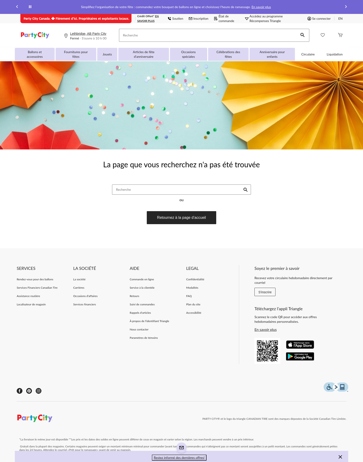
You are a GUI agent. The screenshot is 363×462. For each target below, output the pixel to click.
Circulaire (308, 54)
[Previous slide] (17, 7)
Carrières (78, 287)
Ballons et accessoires (35, 54)
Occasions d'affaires (85, 296)
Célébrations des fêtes (228, 54)
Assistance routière (28, 296)
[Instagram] (38, 391)
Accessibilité (193, 312)
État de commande (224, 18)
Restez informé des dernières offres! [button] (179, 457)
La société (79, 279)
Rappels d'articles (140, 312)
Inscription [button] (198, 18)
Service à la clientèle (142, 287)
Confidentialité (195, 279)
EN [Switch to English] (340, 18)
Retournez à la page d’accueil (181, 218)
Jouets (107, 54)
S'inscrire (265, 292)
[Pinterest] (29, 391)
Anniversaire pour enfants (272, 54)
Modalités (192, 287)
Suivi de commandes (142, 304)
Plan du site (193, 304)
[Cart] (340, 35)
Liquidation (335, 54)
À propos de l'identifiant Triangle (149, 321)
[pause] (30, 7)
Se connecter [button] (319, 18)
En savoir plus (261, 7)
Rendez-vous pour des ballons (35, 279)
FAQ (189, 296)
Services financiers (84, 304)
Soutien (175, 18)
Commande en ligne (142, 279)
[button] (302, 35)
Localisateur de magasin (31, 304)
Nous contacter (139, 329)
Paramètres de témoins (144, 337)
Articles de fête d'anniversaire (143, 54)
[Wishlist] (322, 35)
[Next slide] (346, 7)
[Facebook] (19, 391)
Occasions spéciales (188, 54)
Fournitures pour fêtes (76, 54)
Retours (134, 296)
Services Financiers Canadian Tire (37, 287)
